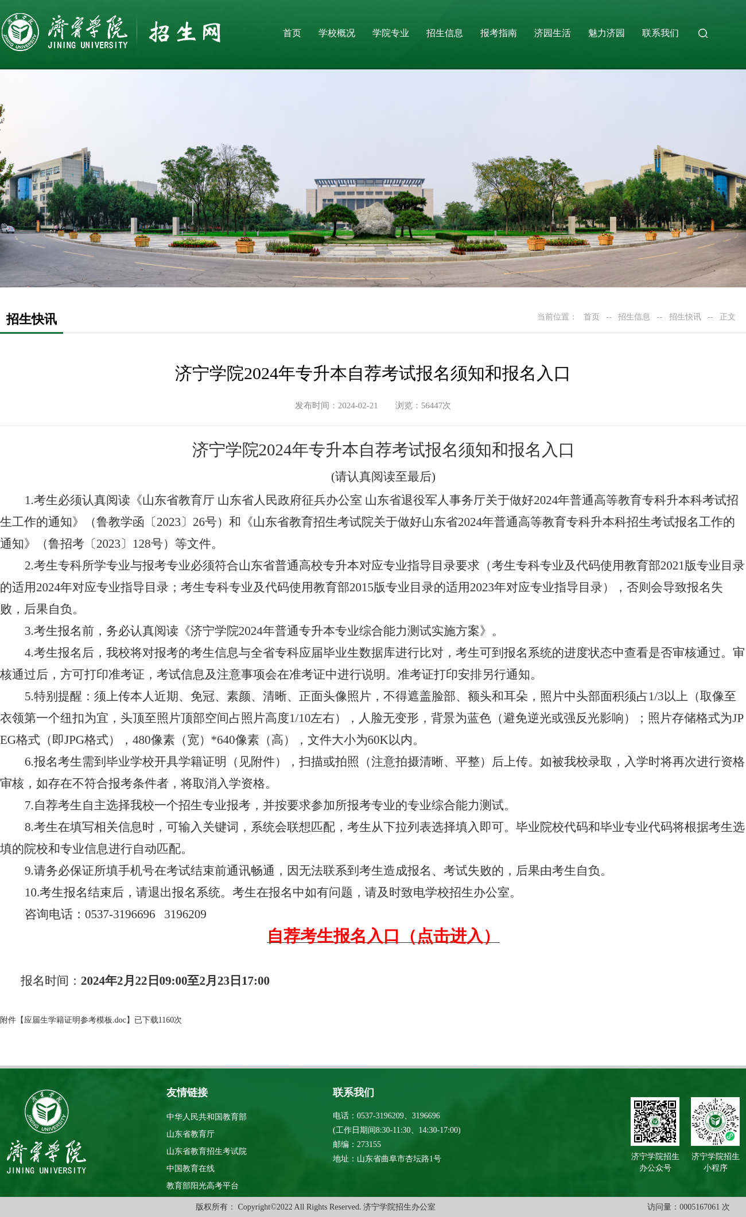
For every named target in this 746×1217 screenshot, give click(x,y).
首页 (292, 33)
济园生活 (552, 33)
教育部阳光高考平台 (202, 1185)
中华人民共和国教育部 (206, 1117)
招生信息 (444, 33)
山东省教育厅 (190, 1134)
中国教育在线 (190, 1168)
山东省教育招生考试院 (206, 1151)
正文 (728, 317)
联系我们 (660, 33)
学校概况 (336, 33)
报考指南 (498, 33)
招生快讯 (685, 317)
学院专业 (390, 33)
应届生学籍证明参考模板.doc (75, 1020)
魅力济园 (606, 33)
